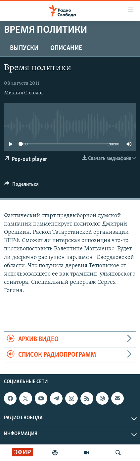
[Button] (21, 185)
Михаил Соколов (24, 93)
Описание (66, 48)
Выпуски (24, 48)
